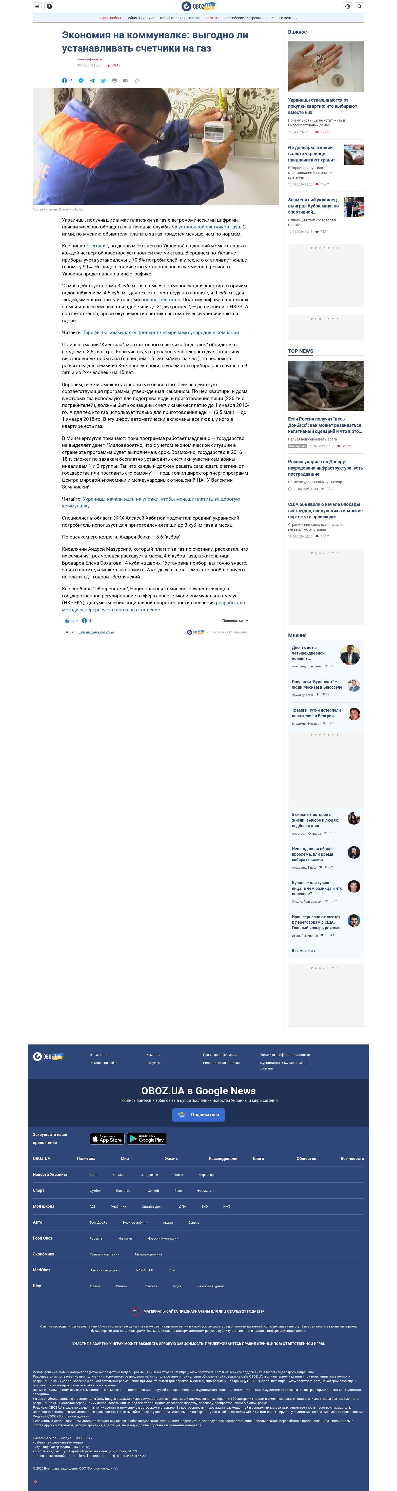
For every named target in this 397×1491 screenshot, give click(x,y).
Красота (151, 1286)
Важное (297, 32)
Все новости (352, 1158)
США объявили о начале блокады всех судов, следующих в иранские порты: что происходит (325, 510)
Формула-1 (205, 1191)
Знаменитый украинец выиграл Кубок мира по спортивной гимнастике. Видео (313, 206)
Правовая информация (221, 1055)
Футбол (95, 1191)
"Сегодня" (97, 246)
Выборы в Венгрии (281, 18)
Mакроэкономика (148, 1254)
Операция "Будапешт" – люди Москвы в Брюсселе (317, 684)
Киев (93, 1175)
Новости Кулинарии (163, 1238)
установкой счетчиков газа (209, 227)
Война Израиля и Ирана (180, 18)
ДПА (182, 1206)
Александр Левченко (307, 666)
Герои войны (110, 18)
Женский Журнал (210, 1286)
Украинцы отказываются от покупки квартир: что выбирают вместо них (322, 106)
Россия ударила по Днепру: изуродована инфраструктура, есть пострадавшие (325, 468)
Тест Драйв (98, 1222)
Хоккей (153, 1191)
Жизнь (171, 1158)
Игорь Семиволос (305, 936)
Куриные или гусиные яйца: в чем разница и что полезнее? (317, 888)
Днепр (178, 1175)
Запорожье (149, 1175)
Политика (86, 1158)
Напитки (125, 1238)
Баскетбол (124, 1191)
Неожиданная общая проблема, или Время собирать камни (312, 854)
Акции (168, 1222)
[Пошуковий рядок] (359, 6)
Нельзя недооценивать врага (312, 439)
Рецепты (96, 1238)
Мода (177, 1286)
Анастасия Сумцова (306, 833)
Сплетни (122, 1286)
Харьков (119, 1175)
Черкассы (206, 1175)
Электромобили (135, 1222)
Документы (155, 1063)
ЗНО (204, 1206)
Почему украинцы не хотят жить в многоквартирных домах (316, 122)
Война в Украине (140, 18)
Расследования (224, 1158)
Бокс (178, 1191)
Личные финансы (90, 59)
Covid (172, 1270)
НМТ (226, 1206)
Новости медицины (105, 1270)
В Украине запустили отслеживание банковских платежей (310, 172)
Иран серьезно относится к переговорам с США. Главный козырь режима (316, 922)
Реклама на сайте (103, 1063)
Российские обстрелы (242, 18)
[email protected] (91, 1456)
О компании (99, 1055)
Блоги (258, 1158)
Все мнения (302, 950)
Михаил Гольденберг (307, 901)
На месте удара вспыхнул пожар (315, 482)
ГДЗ (93, 1206)
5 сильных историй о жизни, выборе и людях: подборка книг (315, 820)
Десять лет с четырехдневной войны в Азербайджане (308, 653)
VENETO (212, 18)
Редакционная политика (96, 632)
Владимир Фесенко (305, 724)
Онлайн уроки (153, 1206)
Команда (153, 1055)
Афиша (95, 1286)
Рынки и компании (105, 1254)
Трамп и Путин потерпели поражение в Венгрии (316, 713)
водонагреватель (160, 299)
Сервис (194, 1222)
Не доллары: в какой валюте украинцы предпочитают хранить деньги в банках (313, 154)
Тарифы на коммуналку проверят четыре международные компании (161, 332)
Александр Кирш (304, 867)
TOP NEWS (300, 351)
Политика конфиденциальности (285, 1055)
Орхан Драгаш (302, 695)
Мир (125, 1158)
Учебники (118, 1206)
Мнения (297, 635)
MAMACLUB (144, 1270)
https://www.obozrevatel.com (200, 1372)
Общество (306, 1158)
